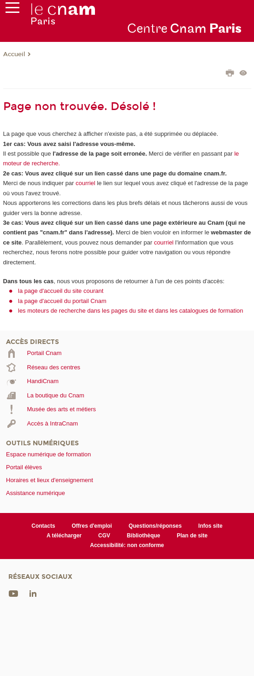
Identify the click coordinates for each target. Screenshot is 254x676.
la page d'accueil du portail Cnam (62, 300)
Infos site (210, 526)
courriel (85, 183)
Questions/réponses (155, 526)
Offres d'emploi (92, 526)
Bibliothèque (143, 535)
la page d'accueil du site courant (60, 290)
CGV (104, 535)
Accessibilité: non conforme (127, 545)
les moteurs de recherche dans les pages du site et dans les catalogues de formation (130, 310)
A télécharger (64, 535)
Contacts (43, 526)
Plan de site (192, 535)
